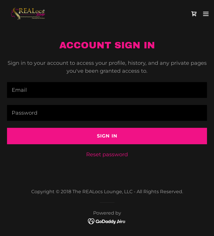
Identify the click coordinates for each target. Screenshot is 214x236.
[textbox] (107, 90)
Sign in (107, 136)
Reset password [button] (107, 154)
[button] (206, 14)
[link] (29, 13)
